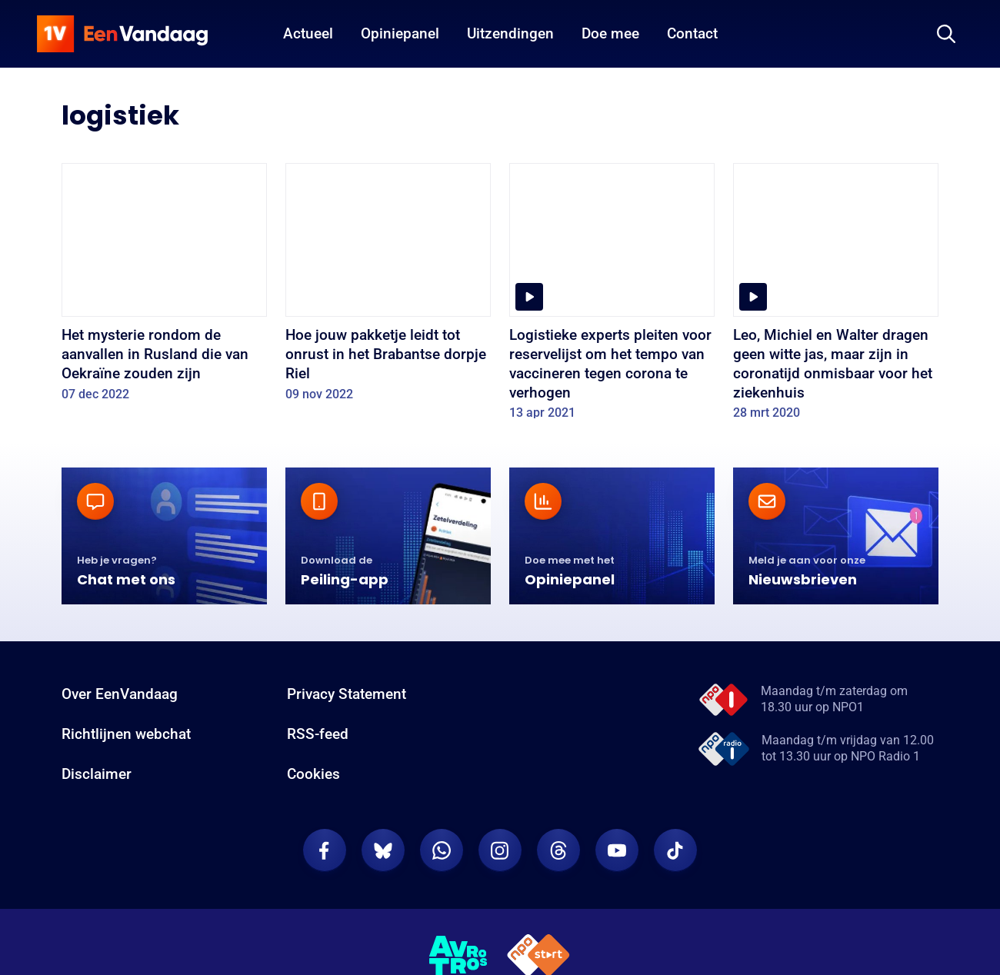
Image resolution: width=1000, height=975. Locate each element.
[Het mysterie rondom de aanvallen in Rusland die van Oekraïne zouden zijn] (164, 287)
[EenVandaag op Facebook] (324, 862)
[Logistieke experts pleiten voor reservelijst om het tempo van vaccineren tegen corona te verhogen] (612, 297)
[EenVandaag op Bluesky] (383, 862)
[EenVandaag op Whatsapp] (441, 862)
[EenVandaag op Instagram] (500, 862)
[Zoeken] (946, 33)
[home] (122, 33)
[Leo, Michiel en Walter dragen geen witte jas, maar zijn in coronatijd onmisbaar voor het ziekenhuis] (835, 297)
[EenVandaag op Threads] (558, 862)
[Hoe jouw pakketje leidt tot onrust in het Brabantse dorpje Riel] (388, 287)
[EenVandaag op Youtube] (616, 862)
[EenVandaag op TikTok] (675, 862)
